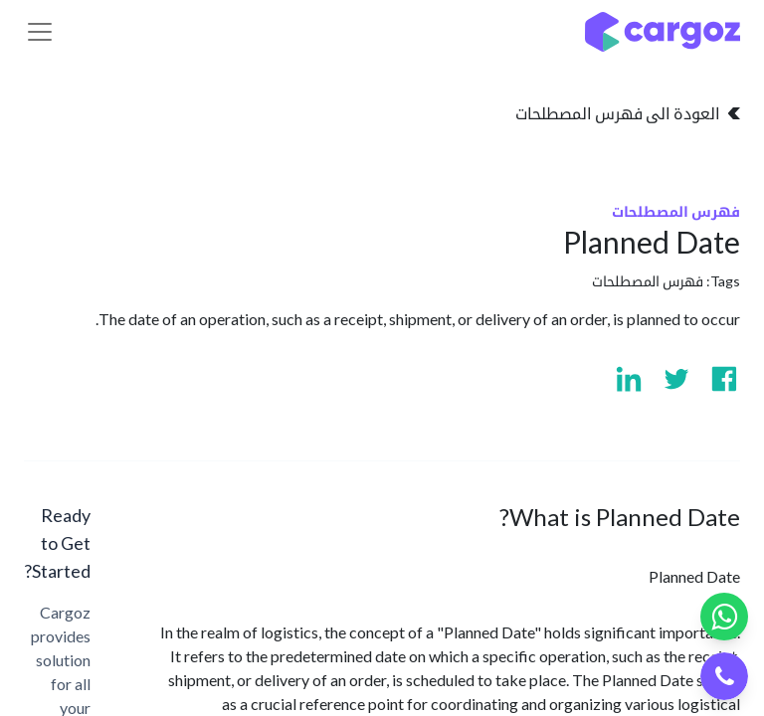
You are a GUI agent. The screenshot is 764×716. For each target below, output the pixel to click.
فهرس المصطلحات (647, 280)
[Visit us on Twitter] (676, 379)
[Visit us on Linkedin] (629, 379)
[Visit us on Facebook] (724, 379)
